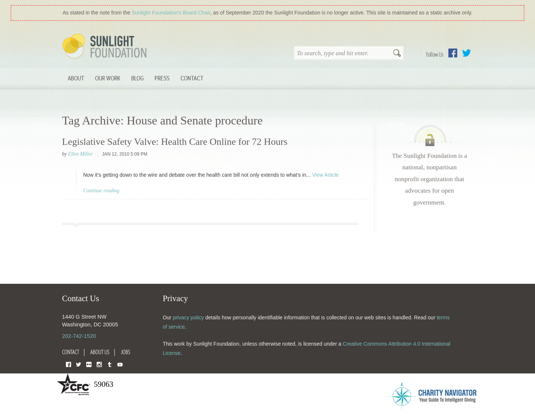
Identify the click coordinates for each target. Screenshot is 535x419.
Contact (192, 78)
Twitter (466, 53)
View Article (325, 175)
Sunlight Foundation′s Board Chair (171, 13)
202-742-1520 (79, 336)
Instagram (99, 364)
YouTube (120, 364)
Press (162, 78)
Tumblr (109, 364)
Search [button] (397, 53)
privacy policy (188, 317)
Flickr (88, 364)
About (76, 78)
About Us (100, 352)
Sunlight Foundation (106, 46)
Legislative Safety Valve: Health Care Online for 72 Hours (175, 141)
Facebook (452, 53)
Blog (137, 78)
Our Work (107, 78)
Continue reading (101, 190)
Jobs (125, 352)
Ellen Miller (80, 154)
